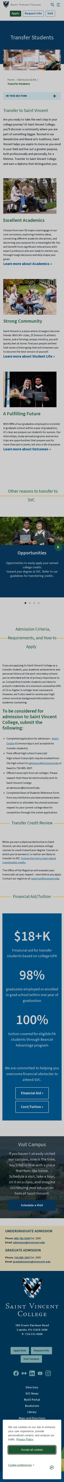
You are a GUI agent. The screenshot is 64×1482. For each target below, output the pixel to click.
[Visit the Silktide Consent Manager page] (52, 1467)
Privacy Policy (24, 1439)
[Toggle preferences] (21, 1465)
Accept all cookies (32, 1449)
